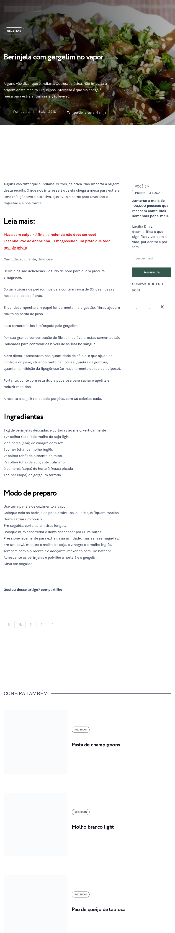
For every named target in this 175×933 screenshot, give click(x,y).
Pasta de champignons (96, 745)
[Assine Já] (151, 272)
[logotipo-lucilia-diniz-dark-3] (22, 9)
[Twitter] (162, 307)
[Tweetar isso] (20, 624)
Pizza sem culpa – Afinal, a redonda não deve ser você (50, 234)
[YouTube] (136, 320)
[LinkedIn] (149, 320)
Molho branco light (93, 827)
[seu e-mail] (151, 258)
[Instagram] (136, 307)
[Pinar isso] (41, 624)
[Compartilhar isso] (9, 624)
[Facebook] (149, 307)
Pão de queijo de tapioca (98, 909)
